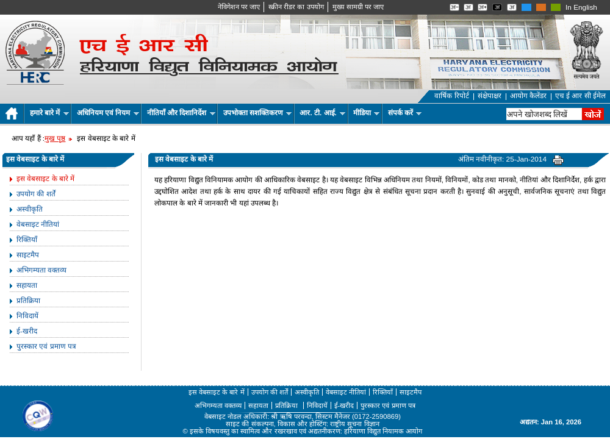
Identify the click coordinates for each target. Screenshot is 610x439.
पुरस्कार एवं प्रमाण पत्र (46, 346)
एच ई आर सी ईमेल (580, 95)
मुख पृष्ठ (55, 138)
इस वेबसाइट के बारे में (45, 178)
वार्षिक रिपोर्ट (451, 95)
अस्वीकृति (29, 209)
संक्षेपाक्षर (489, 95)
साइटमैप (27, 255)
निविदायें (27, 316)
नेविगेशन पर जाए (239, 6)
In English (581, 7)
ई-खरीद (26, 331)
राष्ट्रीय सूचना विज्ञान (354, 423)
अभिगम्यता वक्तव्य (41, 270)
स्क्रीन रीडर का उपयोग (295, 6)
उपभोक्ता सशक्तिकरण (257, 113)
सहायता (26, 285)
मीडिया (366, 113)
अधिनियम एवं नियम (108, 113)
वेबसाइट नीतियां (37, 224)
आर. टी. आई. (322, 113)
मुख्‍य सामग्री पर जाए (358, 6)
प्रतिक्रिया (28, 300)
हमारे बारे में (49, 113)
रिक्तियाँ (26, 239)
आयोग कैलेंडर (528, 95)
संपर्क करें (405, 113)
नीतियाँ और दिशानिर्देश (181, 113)
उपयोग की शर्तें (36, 194)
